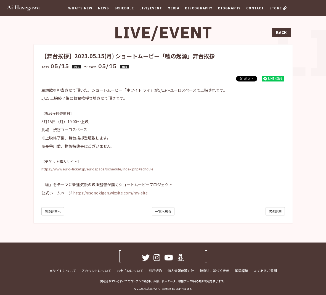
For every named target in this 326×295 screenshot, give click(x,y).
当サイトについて (62, 270)
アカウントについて (96, 270)
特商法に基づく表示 (214, 270)
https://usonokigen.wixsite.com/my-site (110, 193)
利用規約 (155, 270)
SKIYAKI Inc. (184, 289)
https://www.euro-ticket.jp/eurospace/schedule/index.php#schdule (97, 169)
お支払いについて (130, 270)
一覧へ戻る (163, 211)
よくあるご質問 (265, 270)
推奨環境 (241, 270)
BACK (281, 32)
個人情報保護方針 (181, 270)
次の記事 (275, 211)
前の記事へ (52, 211)
